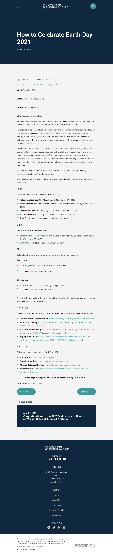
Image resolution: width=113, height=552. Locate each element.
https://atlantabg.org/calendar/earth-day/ (63, 365)
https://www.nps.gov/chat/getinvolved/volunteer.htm (71, 318)
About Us (56, 500)
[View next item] (29, 430)
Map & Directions (56, 482)
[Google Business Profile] (64, 527)
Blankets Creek (27, 243)
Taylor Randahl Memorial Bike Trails (37, 235)
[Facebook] (48, 527)
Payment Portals (56, 510)
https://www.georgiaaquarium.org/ (53, 361)
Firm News (32, 383)
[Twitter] (54, 527)
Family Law (56, 505)
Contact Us (56, 515)
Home (56, 495)
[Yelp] (59, 527)
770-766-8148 (56, 458)
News (41, 383)
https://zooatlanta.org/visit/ (44, 357)
